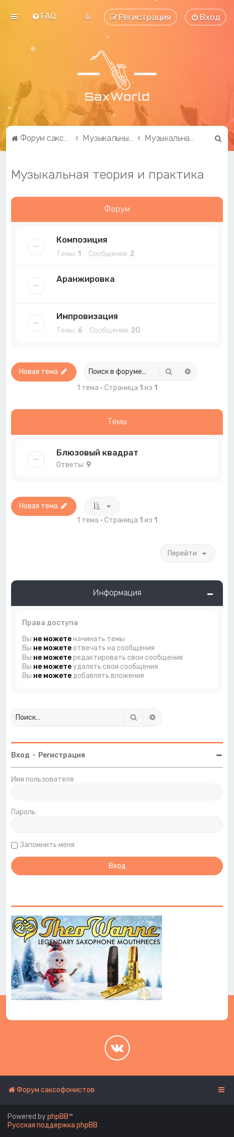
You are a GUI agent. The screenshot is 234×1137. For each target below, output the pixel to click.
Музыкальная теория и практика (107, 174)
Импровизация (87, 316)
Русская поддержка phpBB (53, 1125)
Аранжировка (85, 279)
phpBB (57, 1116)
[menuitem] (43, 16)
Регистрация (61, 755)
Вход (20, 755)
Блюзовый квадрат (97, 452)
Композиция (81, 240)
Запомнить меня (47, 845)
